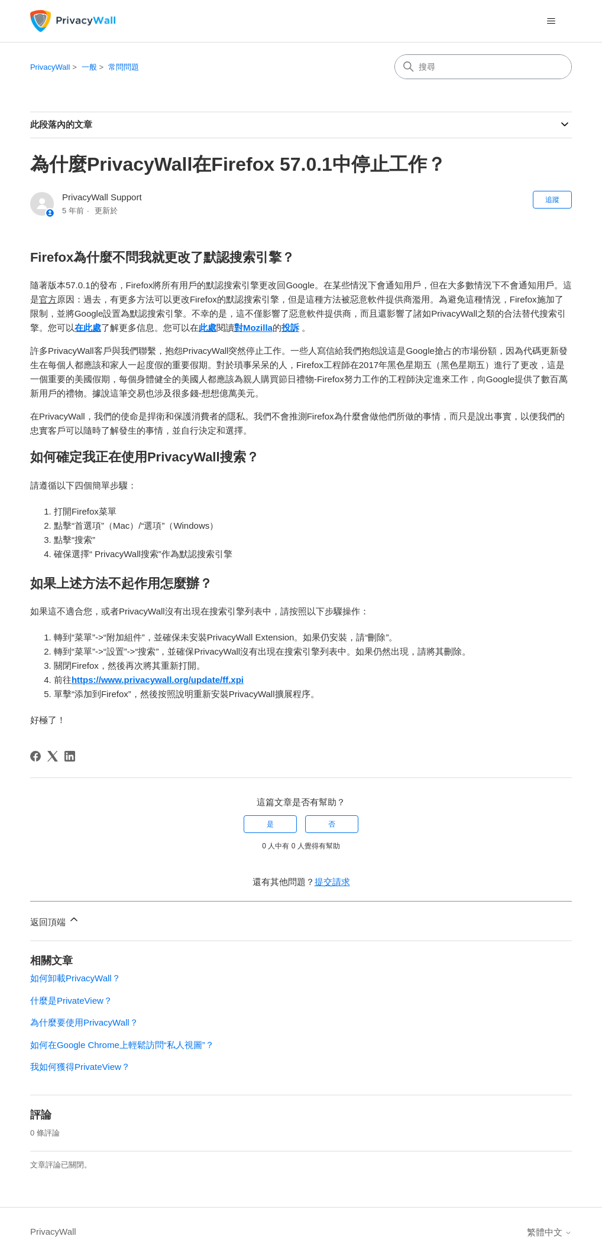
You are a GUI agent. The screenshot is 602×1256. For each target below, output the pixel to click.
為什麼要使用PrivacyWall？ (84, 1022)
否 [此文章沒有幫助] (331, 824)
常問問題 (123, 67)
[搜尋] (483, 67)
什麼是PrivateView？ (71, 1000)
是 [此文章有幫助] (270, 824)
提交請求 (332, 882)
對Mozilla (253, 328)
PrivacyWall (50, 67)
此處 (207, 328)
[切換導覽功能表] (551, 21)
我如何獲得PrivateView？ (80, 1067)
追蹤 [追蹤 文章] (552, 200)
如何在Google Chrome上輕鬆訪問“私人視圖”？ (122, 1045)
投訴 (290, 328)
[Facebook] (35, 756)
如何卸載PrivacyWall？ (75, 978)
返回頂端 (55, 920)
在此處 (88, 328)
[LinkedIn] (69, 756)
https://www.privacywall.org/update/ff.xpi (158, 680)
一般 (89, 67)
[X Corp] (52, 756)
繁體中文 (549, 1232)
